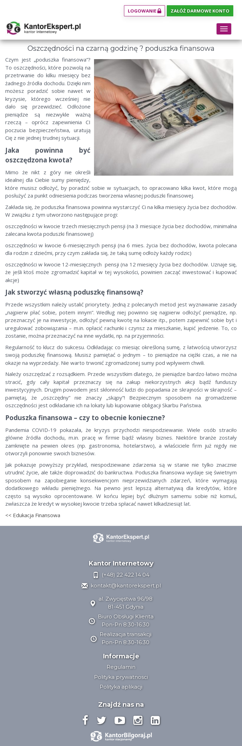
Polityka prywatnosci (121, 677)
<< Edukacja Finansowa (32, 515)
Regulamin (121, 667)
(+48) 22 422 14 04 (121, 574)
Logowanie (144, 11)
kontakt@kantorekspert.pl (121, 585)
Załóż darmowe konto (200, 11)
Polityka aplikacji (121, 686)
